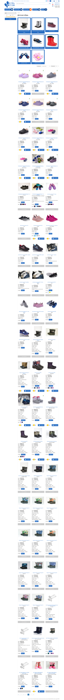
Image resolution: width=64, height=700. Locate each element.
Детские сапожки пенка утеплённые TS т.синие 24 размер (52, 605)
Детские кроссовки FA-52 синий (24, 339)
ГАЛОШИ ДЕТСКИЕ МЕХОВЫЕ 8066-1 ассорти (52, 138)
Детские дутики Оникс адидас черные (38, 340)
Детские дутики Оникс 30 (38, 475)
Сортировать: (39, 66)
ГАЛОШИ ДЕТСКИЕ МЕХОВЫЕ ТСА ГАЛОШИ (38, 194)
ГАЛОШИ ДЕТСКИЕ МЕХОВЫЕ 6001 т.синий (24, 110)
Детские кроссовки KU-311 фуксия (52, 225)
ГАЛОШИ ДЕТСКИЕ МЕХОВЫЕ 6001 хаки (52, 110)
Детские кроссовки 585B (52, 311)
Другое (43, 9)
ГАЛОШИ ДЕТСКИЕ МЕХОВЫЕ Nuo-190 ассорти (38, 166)
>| (33, 694)
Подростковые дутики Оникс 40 (52, 572)
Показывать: (53, 66)
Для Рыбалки (35, 9)
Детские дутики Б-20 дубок (38, 441)
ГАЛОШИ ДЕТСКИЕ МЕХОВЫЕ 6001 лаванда (24, 82)
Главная (19, 12)
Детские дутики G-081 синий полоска (38, 638)
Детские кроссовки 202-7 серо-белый (24, 312)
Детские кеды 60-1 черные (51, 254)
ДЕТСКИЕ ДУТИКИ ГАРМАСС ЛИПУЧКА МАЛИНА (38, 673)
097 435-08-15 (56, 3)
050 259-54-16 (56, 4)
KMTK (59, 698)
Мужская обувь (7, 9)
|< (18, 694)
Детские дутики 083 (52, 372)
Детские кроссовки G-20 (24, 225)
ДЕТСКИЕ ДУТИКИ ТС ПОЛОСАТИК (52, 638)
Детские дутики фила (51, 339)
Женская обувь (17, 9)
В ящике (19, 90)
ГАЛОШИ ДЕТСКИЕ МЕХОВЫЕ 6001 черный (24, 138)
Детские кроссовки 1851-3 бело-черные (38, 282)
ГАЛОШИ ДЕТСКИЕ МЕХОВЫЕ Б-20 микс (52, 166)
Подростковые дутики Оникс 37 (52, 540)
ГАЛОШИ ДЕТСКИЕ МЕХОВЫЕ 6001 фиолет (38, 110)
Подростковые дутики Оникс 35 (24, 540)
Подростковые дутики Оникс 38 (38, 572)
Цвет (18, 204)
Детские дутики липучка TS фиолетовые (24, 638)
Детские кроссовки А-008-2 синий (38, 254)
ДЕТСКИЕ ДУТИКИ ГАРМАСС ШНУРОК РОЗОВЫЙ (52, 673)
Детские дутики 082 (38, 372)
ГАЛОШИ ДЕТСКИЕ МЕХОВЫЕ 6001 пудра (38, 82)
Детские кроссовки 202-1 (52, 282)
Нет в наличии (38, 93)
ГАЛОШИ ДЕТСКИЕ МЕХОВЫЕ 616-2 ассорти (38, 138)
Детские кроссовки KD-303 (38, 225)
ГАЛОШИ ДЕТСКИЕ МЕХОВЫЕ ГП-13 (24, 194)
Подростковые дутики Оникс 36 (38, 540)
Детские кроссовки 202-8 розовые (38, 311)
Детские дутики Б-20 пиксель (52, 441)
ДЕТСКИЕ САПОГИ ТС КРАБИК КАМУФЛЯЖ (24, 673)
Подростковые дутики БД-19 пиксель (24, 373)
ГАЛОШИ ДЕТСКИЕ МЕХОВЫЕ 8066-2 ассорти (24, 166)
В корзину (27, 94)
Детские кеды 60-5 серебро (24, 282)
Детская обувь (26, 9)
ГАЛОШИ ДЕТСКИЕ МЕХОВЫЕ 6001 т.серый (52, 82)
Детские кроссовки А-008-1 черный (24, 254)
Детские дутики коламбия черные (24, 475)
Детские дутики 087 (24, 441)
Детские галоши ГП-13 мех (51, 194)
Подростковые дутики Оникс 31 (52, 475)
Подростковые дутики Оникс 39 (24, 572)
